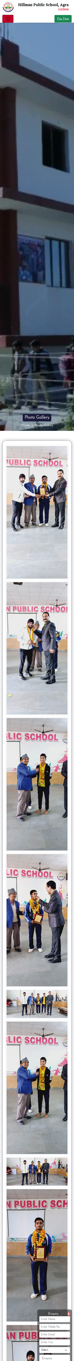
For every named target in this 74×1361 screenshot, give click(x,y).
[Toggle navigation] (7, 19)
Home (25, 425)
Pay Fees (63, 18)
